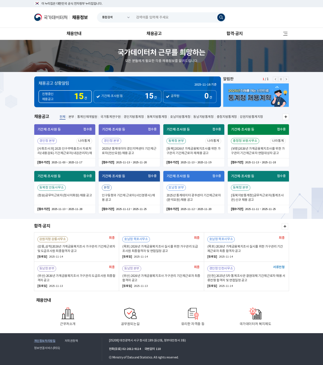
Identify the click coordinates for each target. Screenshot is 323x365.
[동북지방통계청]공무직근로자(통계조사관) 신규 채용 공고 (257, 198)
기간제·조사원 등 (112, 96)
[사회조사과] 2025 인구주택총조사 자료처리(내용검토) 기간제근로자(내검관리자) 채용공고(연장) (64, 151)
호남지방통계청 (180, 117)
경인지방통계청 (134, 117)
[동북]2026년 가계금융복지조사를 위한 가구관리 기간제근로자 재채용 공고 (193, 151)
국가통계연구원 (110, 117)
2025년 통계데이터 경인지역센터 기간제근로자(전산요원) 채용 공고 (129, 151)
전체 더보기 (286, 117)
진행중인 (66, 97)
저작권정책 (71, 341)
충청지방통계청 (227, 117)
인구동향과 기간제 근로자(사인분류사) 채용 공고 (128, 198)
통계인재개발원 (87, 117)
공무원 (175, 96)
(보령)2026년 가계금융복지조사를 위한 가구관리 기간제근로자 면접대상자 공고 (258, 151)
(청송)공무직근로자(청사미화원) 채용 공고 (64, 195)
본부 (71, 117)
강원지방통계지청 (251, 117)
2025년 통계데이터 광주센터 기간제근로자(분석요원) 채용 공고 (193, 198)
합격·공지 (234, 33)
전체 (62, 117)
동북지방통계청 (157, 117)
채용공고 (154, 33)
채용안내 (74, 33)
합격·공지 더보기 (285, 226)
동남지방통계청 (203, 117)
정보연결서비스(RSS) (47, 348)
